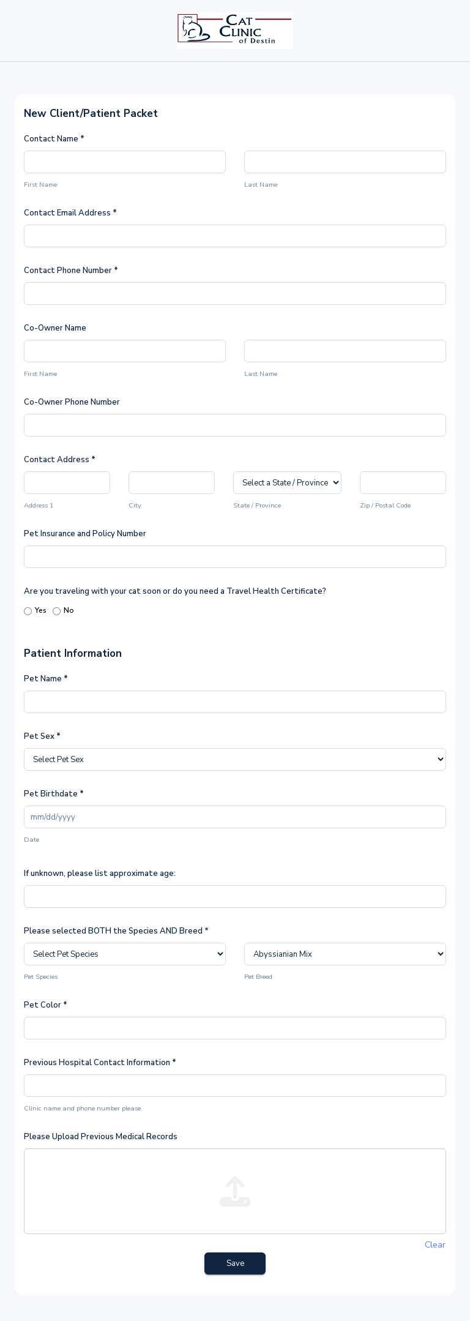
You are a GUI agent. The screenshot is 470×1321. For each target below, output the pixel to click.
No (63, 611)
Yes (35, 611)
